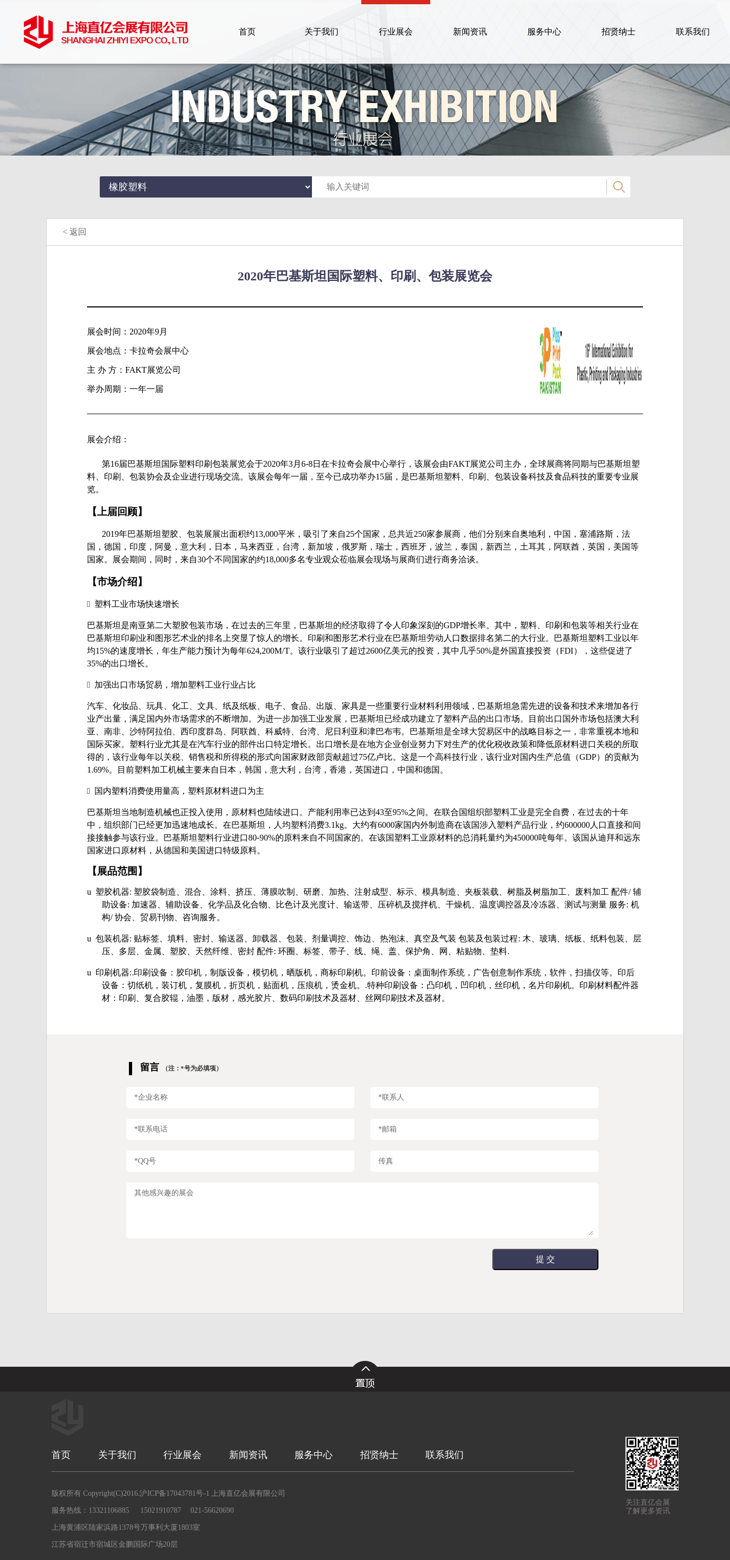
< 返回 (74, 231)
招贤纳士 (379, 1455)
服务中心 (313, 1455)
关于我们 (117, 1455)
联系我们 (444, 1455)
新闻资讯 (248, 1455)
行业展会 (182, 1455)
